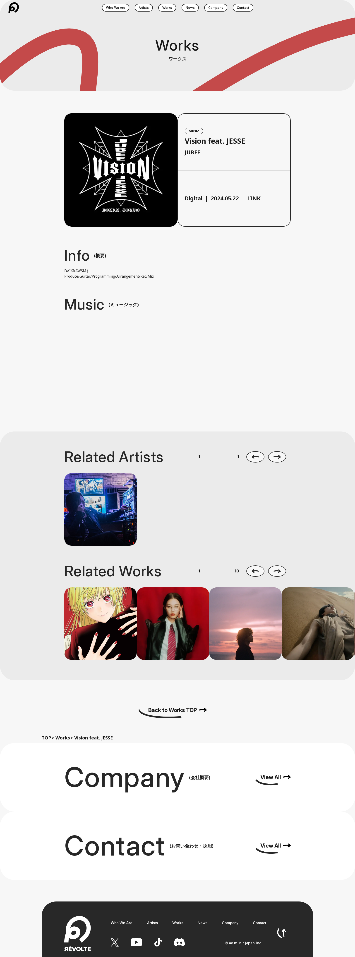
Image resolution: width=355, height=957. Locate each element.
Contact (259, 923)
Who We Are (121, 923)
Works (62, 738)
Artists (152, 923)
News (202, 923)
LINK (254, 198)
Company (230, 923)
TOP (46, 738)
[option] (100, 509)
